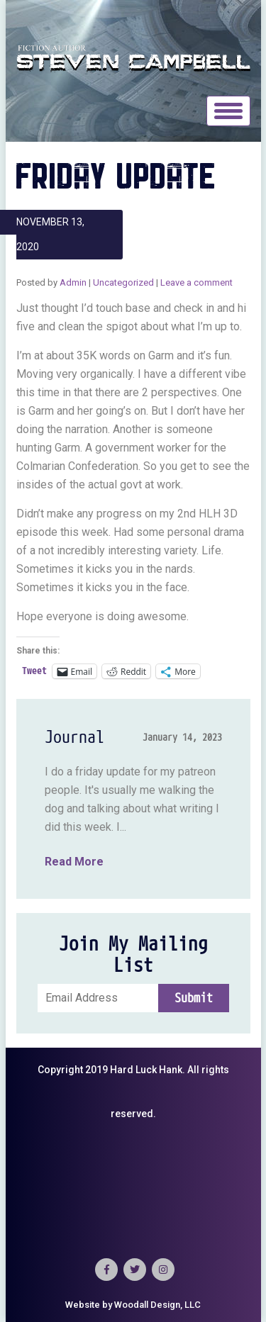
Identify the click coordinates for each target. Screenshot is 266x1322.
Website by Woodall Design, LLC (133, 1304)
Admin (73, 282)
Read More (74, 861)
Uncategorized (123, 282)
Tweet (34, 671)
